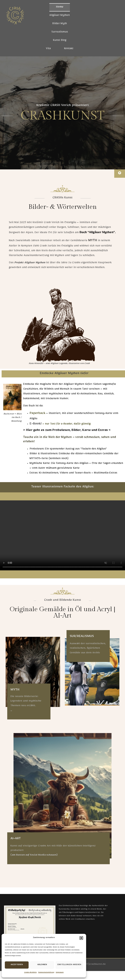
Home (59, 7)
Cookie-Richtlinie (30, 973)
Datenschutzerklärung (46, 973)
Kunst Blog (59, 40)
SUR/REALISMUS (82, 637)
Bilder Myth (59, 24)
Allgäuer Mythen (59, 15)
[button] (81, 938)
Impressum (60, 973)
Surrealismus (59, 32)
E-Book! (36, 424)
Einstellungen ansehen (69, 965)
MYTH (92, 241)
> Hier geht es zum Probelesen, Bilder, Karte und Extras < (67, 431)
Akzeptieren (17, 965)
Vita (48, 49)
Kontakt (68, 49)
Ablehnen (42, 965)
